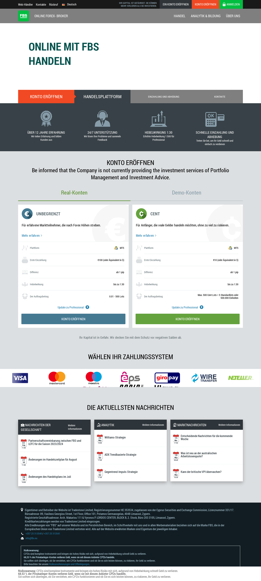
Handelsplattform (102, 96)
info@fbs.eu (31, 538)
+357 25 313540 (34, 533)
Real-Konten (74, 192)
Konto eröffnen (205, 4)
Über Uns (233, 16)
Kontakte (41, 4)
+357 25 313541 (52, 533)
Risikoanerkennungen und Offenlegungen (69, 564)
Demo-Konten (186, 192)
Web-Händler (25, 4)
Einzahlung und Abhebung (163, 96)
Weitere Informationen (75, 427)
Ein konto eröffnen (176, 4)
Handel (179, 16)
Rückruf (53, 4)
